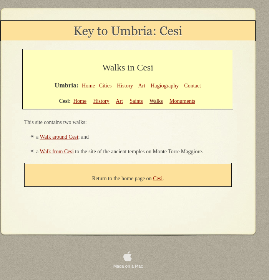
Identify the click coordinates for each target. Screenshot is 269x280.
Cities (105, 86)
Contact (192, 86)
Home (88, 86)
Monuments (182, 101)
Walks (156, 101)
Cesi (158, 178)
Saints (136, 101)
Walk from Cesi (56, 151)
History (125, 86)
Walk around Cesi (59, 137)
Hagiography (165, 86)
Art (142, 86)
